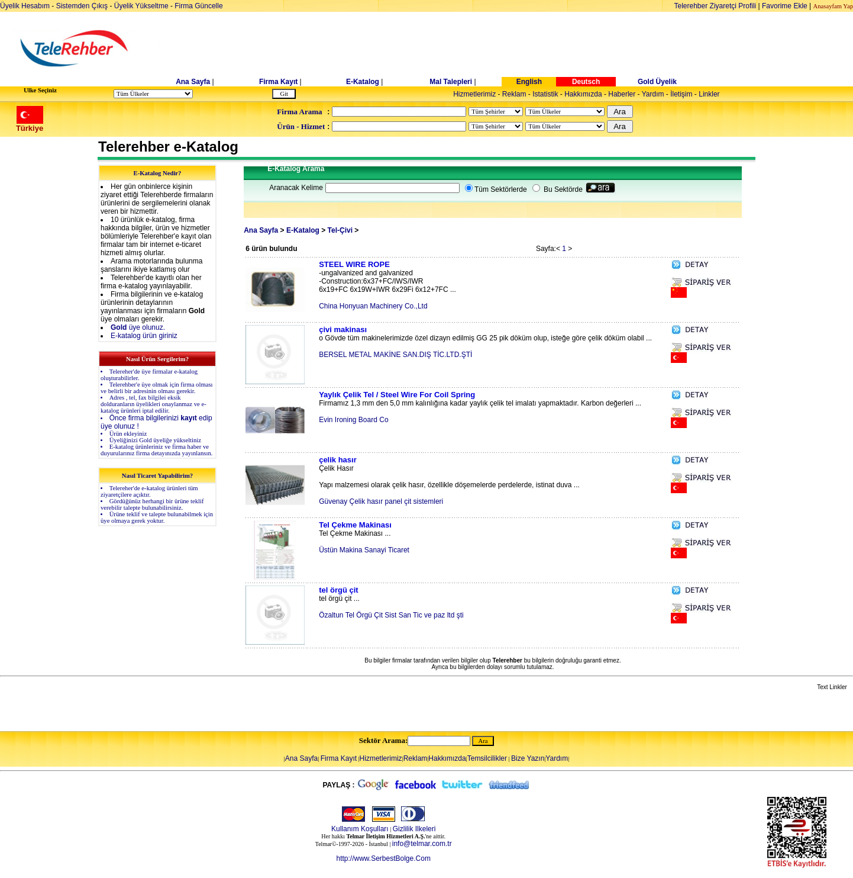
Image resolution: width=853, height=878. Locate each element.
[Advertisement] (517, 48)
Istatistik (545, 94)
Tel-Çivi (340, 230)
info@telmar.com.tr (422, 844)
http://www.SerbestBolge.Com (383, 858)
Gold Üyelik (657, 82)
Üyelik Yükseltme (141, 6)
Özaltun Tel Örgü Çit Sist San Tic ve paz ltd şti (391, 615)
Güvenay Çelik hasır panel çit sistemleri (381, 501)
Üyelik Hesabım (25, 6)
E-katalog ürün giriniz (144, 336)
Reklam (514, 94)
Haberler (621, 94)
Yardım (653, 94)
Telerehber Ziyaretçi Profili (715, 6)
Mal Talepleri (450, 82)
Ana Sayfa (193, 82)
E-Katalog (362, 82)
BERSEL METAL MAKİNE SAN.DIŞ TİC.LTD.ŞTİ (395, 354)
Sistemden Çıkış (82, 6)
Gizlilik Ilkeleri (414, 829)
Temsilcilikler (487, 758)
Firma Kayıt (278, 82)
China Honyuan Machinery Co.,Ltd (373, 306)
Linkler (709, 94)
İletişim (681, 94)
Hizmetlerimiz (474, 94)
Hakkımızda (583, 94)
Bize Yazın (527, 758)
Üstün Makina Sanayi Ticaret (364, 550)
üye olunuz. (138, 327)
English (529, 82)
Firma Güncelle (198, 6)
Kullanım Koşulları (360, 829)
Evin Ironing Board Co (353, 420)
